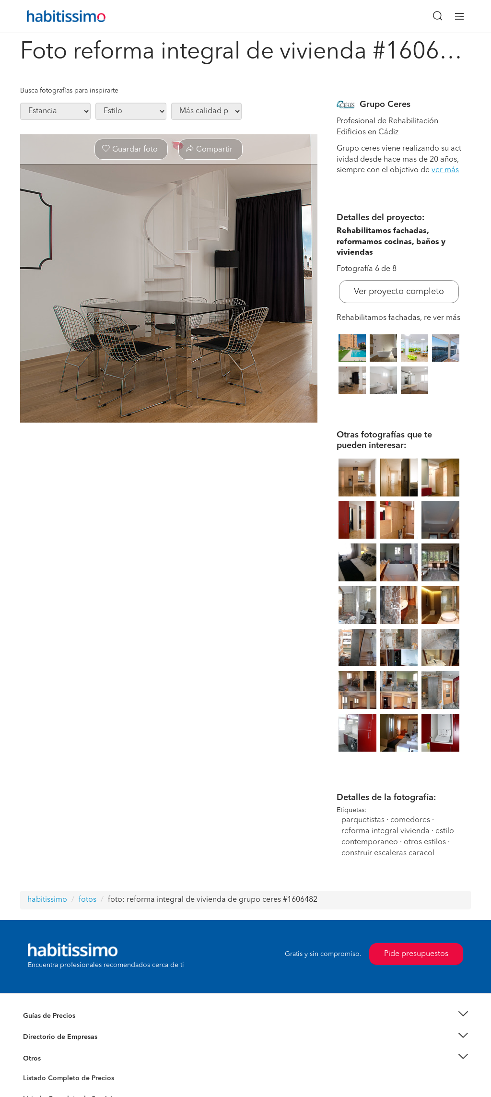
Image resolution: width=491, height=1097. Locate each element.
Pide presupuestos (416, 954)
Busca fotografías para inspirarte (69, 90)
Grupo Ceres (385, 104)
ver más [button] (445, 170)
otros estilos (425, 842)
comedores (410, 820)
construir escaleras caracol (387, 853)
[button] (245, 1016)
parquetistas (363, 820)
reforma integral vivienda (385, 831)
